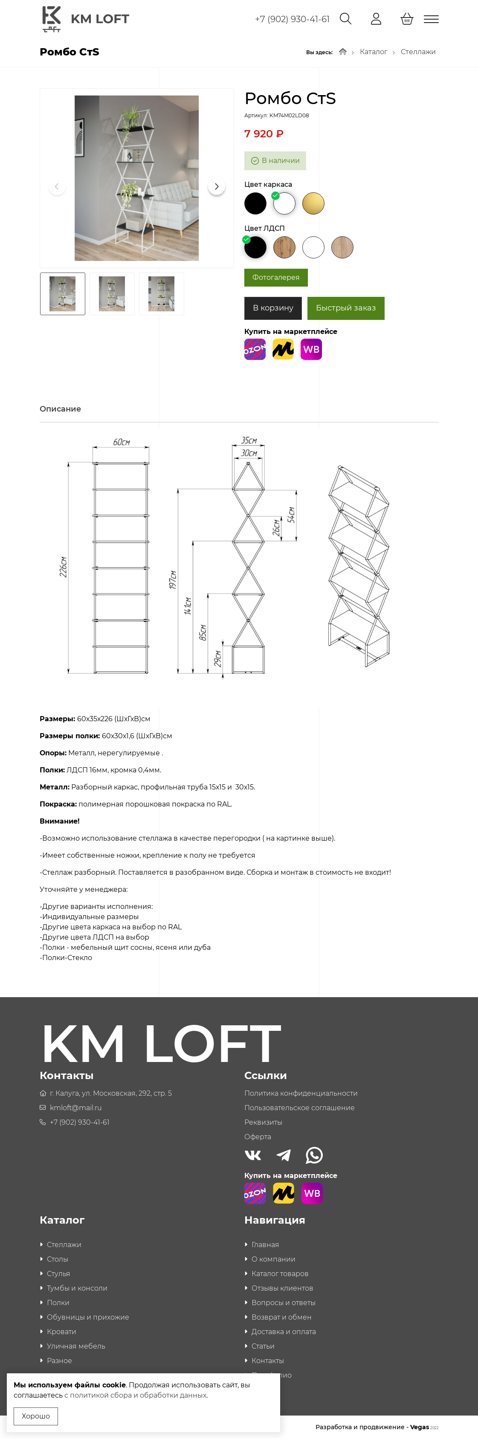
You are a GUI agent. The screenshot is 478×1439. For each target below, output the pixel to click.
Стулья (58, 1274)
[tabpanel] (239, 700)
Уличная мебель (76, 1346)
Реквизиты (263, 1122)
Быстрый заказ (346, 308)
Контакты (268, 1361)
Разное (59, 1361)
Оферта (257, 1137)
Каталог (374, 52)
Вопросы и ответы (284, 1303)
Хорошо (36, 1416)
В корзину (273, 308)
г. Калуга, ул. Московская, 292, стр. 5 (111, 1093)
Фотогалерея (276, 277)
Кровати (61, 1332)
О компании (273, 1259)
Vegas (424, 1427)
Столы (57, 1259)
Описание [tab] (60, 409)
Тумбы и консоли (77, 1288)
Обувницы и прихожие (88, 1317)
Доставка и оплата (284, 1332)
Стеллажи (418, 52)
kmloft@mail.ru (76, 1108)
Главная (265, 1245)
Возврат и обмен (282, 1317)
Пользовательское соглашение (299, 1108)
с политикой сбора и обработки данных (135, 1395)
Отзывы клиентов (282, 1288)
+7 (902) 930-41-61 (292, 19)
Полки (58, 1303)
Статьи (263, 1346)
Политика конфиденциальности (301, 1093)
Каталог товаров (280, 1274)
